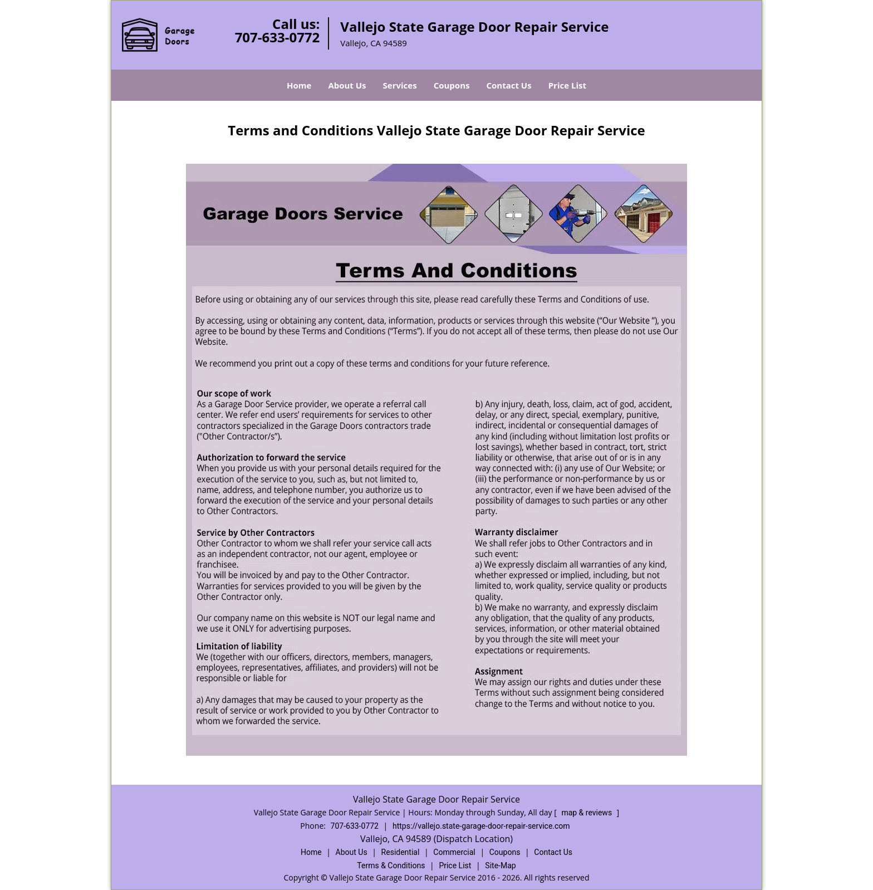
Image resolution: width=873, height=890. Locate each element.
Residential (400, 852)
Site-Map (500, 865)
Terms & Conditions (391, 865)
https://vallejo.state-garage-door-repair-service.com (481, 825)
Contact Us (508, 85)
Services (400, 85)
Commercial (454, 852)
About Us (347, 85)
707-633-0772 (277, 37)
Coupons (452, 85)
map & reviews (587, 812)
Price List (567, 85)
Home (299, 85)
